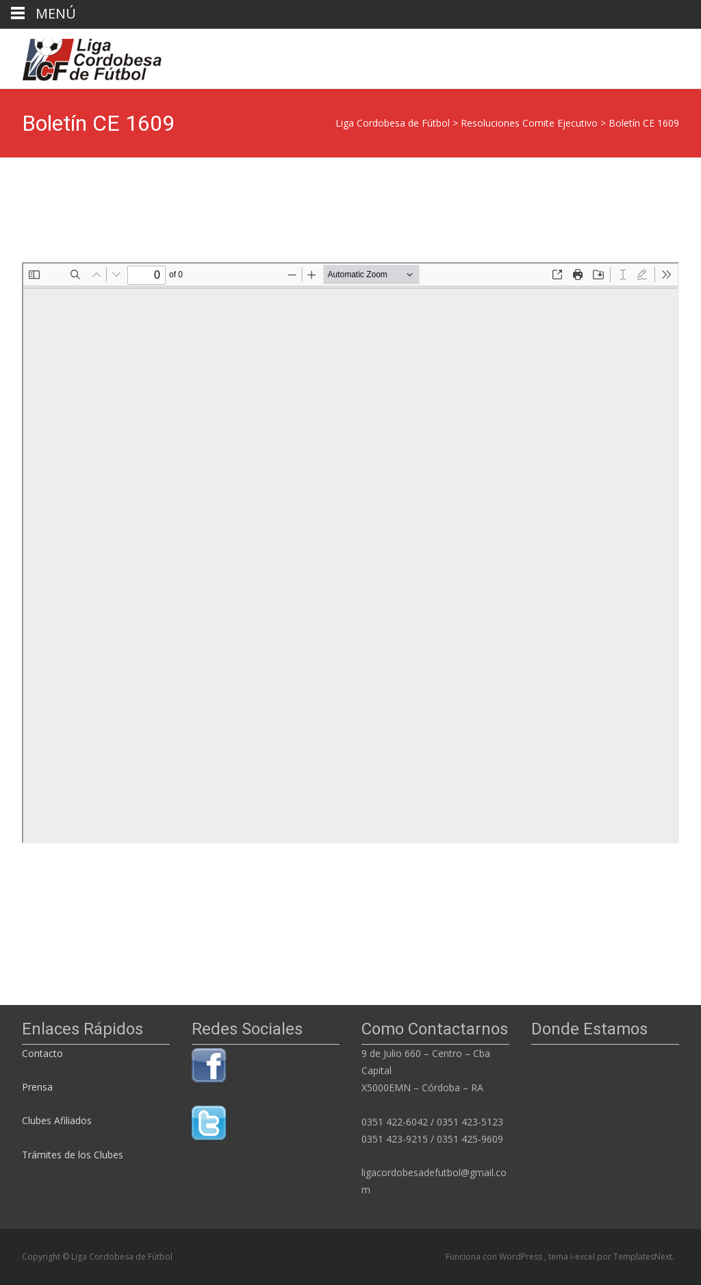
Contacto (44, 1053)
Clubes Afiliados (57, 1120)
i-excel (583, 1256)
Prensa (37, 1086)
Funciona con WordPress (495, 1256)
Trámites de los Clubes (72, 1154)
